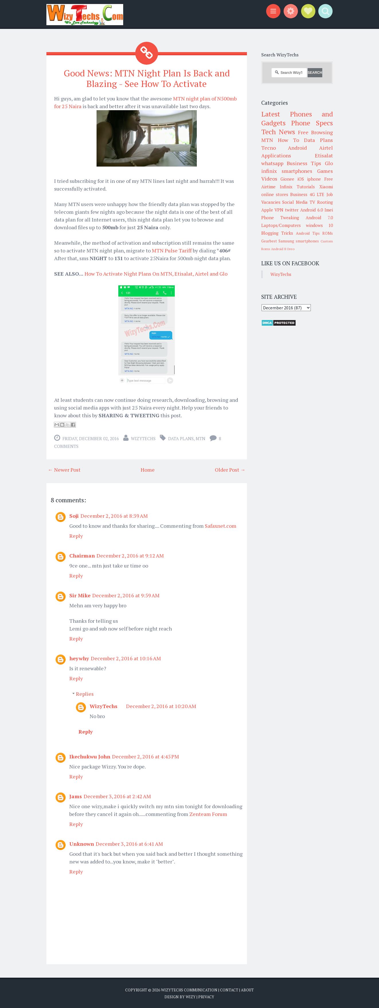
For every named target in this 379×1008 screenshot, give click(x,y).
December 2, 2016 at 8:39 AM (114, 515)
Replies (85, 693)
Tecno (268, 147)
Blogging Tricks (277, 233)
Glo (329, 163)
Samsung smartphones (298, 241)
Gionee (287, 179)
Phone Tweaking (280, 217)
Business (298, 194)
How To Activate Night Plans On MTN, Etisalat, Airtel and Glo (156, 273)
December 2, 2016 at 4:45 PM (145, 756)
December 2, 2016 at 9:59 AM (126, 595)
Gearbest (269, 241)
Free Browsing (315, 132)
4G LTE (317, 194)
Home (148, 469)
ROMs (327, 233)
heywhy (79, 658)
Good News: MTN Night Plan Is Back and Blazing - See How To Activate (146, 78)
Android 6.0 (311, 210)
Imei (329, 210)
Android (297, 147)
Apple (267, 210)
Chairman (82, 555)
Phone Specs (312, 122)
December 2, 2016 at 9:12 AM (130, 555)
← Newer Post (64, 469)
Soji (74, 515)
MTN (200, 438)
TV (312, 202)
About (247, 990)
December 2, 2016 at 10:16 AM (126, 658)
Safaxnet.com (220, 525)
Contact (229, 990)
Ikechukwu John (89, 756)
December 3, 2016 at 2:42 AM (117, 796)
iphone (314, 179)
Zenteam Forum (208, 814)
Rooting (325, 202)
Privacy (206, 996)
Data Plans (181, 438)
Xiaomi (326, 186)
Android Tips (308, 233)
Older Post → (230, 469)
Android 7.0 (319, 217)
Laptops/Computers (281, 225)
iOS (300, 179)
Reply (76, 535)
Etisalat (324, 155)
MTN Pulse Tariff (172, 250)
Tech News (278, 131)
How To (288, 140)
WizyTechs (143, 438)
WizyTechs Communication (189, 990)
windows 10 (319, 225)
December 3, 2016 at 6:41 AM (129, 843)
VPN (278, 210)
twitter (292, 210)
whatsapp (272, 163)
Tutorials (306, 186)
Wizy (191, 996)
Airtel (326, 147)
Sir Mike (80, 595)
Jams (75, 796)
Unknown (81, 843)
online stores (274, 194)
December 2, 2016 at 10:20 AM (161, 706)
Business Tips (304, 163)
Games (325, 170)
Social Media (295, 202)
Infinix (286, 186)
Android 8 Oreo (282, 249)
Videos (269, 178)
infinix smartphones (286, 170)
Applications (276, 155)
